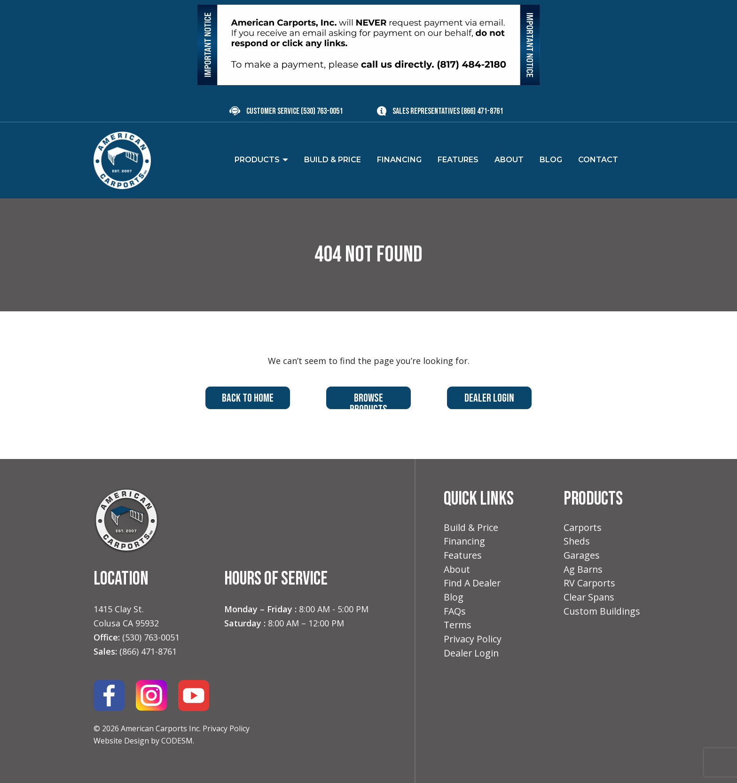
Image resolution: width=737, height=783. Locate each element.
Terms (458, 628)
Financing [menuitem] (399, 159)
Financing (465, 542)
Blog (453, 600)
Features (463, 556)
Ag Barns (584, 571)
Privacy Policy (226, 728)
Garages (582, 556)
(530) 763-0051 (322, 111)
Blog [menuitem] (551, 159)
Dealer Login (489, 398)
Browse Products (368, 400)
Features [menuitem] (458, 159)
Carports (583, 528)
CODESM (177, 741)
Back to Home (248, 398)
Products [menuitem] (257, 159)
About (457, 571)
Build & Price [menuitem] (332, 159)
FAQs (455, 614)
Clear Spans (590, 600)
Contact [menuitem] (598, 159)
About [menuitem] (509, 159)
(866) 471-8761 (482, 111)
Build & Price (472, 528)
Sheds (577, 542)
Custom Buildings (603, 614)
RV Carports (590, 585)
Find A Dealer (473, 585)
